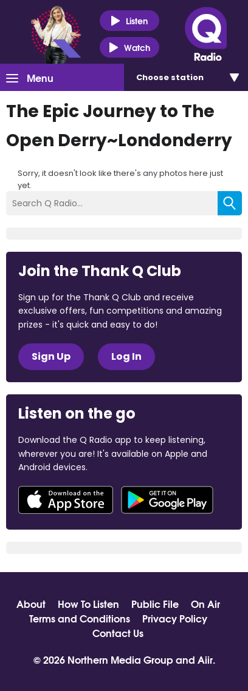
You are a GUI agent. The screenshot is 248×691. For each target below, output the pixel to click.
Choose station (170, 77)
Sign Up (51, 356)
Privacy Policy (174, 618)
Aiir (205, 659)
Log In (126, 356)
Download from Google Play (167, 500)
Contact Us (117, 632)
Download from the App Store (65, 500)
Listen (129, 21)
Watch (129, 48)
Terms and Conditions (79, 618)
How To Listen (88, 603)
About (31, 603)
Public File (155, 603)
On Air (205, 603)
